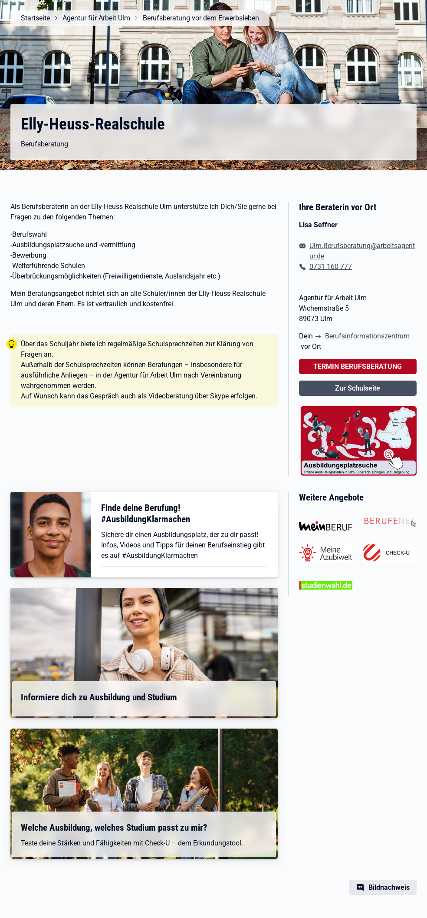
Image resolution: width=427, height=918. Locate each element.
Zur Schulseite (357, 388)
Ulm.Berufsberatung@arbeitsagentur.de (362, 251)
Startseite (35, 18)
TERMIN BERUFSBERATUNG (357, 366)
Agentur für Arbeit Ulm (96, 18)
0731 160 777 (330, 266)
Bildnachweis (389, 887)
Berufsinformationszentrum (367, 336)
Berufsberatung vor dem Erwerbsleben (201, 18)
